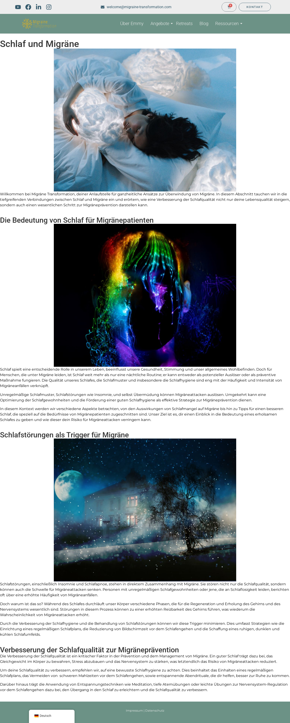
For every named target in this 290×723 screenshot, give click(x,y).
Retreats (184, 23)
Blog (203, 23)
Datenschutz (154, 710)
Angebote (160, 23)
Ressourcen (227, 23)
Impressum (134, 710)
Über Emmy (132, 23)
